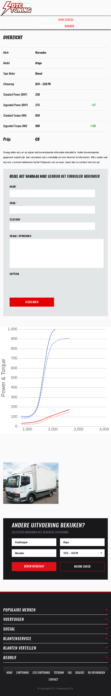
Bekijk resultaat (34, 566)
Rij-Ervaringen (96, 672)
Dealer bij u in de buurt (55, 26)
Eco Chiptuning (41, 672)
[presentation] (42, 285)
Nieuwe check (82, 566)
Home (9, 672)
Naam (13, 186)
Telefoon (15, 219)
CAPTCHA (14, 274)
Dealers (79, 672)
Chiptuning (22, 672)
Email (13, 203)
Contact (53, 679)
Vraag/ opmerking (21, 236)
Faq (70, 672)
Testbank (59, 672)
